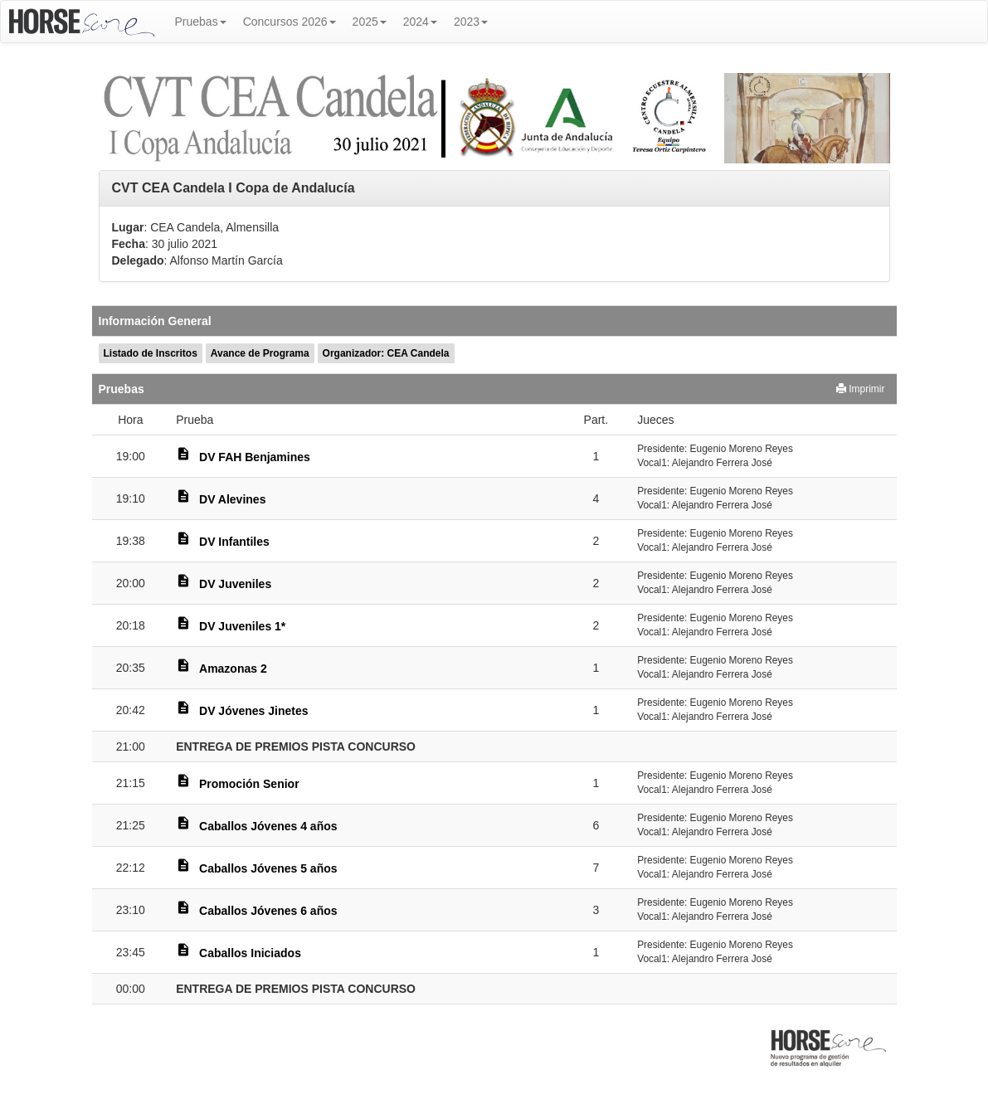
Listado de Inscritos (150, 353)
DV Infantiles (234, 541)
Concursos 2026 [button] (289, 21)
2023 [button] (471, 21)
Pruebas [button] (200, 21)
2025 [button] (370, 21)
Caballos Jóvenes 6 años (268, 910)
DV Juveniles (235, 584)
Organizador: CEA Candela (386, 353)
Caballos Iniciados (250, 953)
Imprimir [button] (860, 389)
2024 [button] (420, 21)
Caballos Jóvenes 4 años (268, 826)
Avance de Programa (260, 353)
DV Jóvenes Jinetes (254, 710)
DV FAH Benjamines (254, 457)
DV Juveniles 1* (242, 626)
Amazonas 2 (233, 668)
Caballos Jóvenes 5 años (268, 868)
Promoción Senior (249, 783)
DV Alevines (232, 499)
